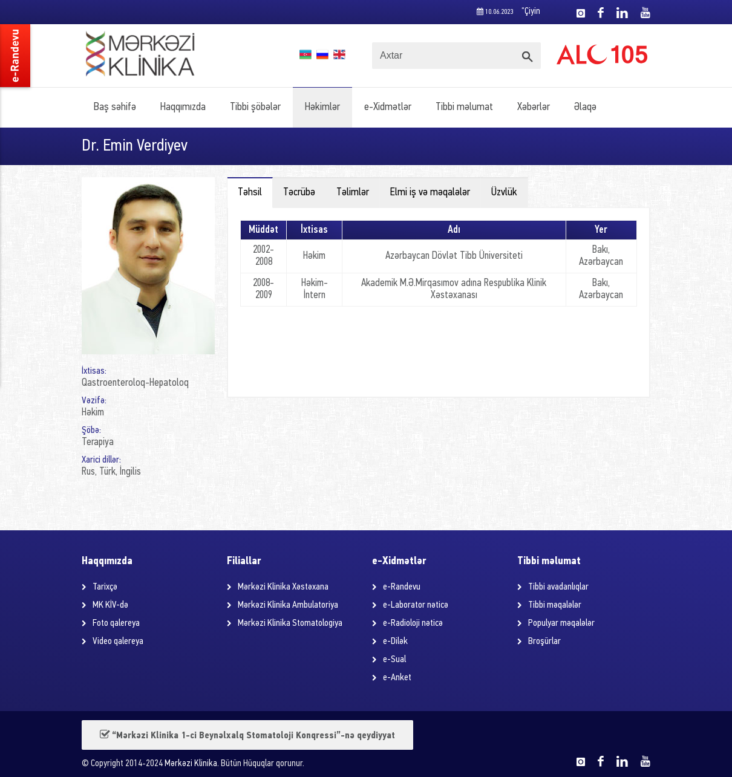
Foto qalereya (116, 623)
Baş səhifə (115, 107)
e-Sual (394, 660)
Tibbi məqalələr (554, 605)
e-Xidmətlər (387, 107)
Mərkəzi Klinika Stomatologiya (290, 623)
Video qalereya (118, 641)
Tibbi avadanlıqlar (558, 587)
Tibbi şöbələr (255, 107)
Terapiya (98, 442)
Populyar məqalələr (561, 623)
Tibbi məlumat (464, 107)
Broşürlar (544, 641)
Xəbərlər (533, 107)
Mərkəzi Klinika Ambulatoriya (288, 605)
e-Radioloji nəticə (413, 623)
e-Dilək (395, 641)
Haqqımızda (183, 107)
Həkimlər (322, 107)
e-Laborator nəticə (415, 605)
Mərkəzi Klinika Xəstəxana (283, 587)
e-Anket (397, 678)
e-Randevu (401, 587)
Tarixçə (105, 587)
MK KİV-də (110, 605)
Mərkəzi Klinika (191, 764)
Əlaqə (585, 107)
